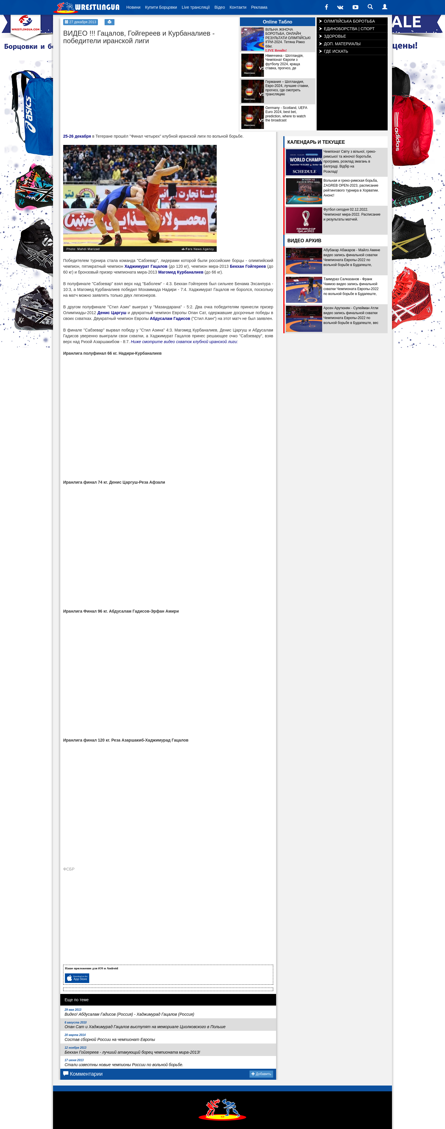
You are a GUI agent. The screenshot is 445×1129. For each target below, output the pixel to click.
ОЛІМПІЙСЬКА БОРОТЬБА (349, 21)
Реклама (259, 7)
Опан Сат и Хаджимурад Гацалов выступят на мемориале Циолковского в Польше (145, 1025)
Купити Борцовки (161, 7)
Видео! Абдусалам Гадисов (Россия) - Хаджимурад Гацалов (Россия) (129, 1012)
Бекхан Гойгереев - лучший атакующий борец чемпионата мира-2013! (132, 1050)
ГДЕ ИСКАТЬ (336, 51)
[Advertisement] (106, 84)
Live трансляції (196, 7)
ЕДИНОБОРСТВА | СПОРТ (349, 28)
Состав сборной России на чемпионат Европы (110, 1037)
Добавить (261, 1074)
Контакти (237, 7)
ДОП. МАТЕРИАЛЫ (342, 43)
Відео (219, 7)
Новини (133, 7)
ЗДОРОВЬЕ (335, 36)
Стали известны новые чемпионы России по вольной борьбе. (124, 1063)
